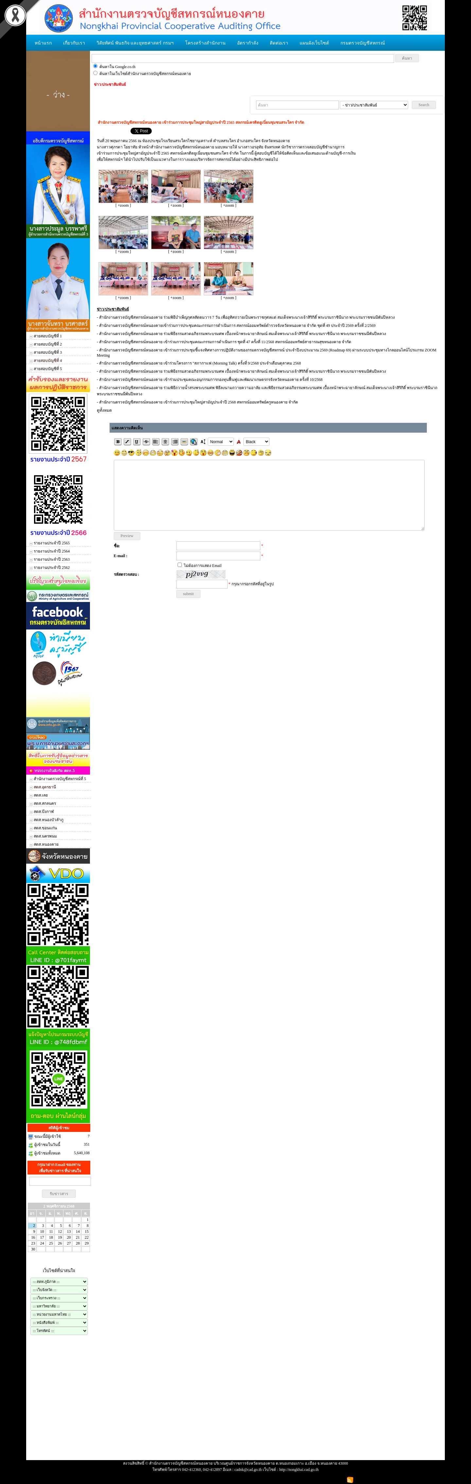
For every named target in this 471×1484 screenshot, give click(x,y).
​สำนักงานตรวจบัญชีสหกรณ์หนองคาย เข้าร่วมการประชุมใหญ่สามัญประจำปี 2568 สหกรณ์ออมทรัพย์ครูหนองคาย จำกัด (198, 402)
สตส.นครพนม (45, 836)
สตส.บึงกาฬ (44, 811)
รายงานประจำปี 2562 (52, 567)
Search (424, 105)
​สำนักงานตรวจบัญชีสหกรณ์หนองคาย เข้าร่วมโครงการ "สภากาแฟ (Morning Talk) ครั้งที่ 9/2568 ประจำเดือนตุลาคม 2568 (200, 363)
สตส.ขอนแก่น (45, 828)
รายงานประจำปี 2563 (52, 559)
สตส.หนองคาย (46, 844)
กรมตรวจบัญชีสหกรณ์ (362, 43)
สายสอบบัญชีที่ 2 (48, 344)
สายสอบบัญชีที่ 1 (48, 336)
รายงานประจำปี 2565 (52, 543)
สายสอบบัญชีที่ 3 (48, 352)
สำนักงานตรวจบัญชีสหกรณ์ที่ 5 (60, 779)
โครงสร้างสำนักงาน (205, 43)
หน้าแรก (43, 43)
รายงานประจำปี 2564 (52, 551)
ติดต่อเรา (279, 43)
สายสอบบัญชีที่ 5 (48, 368)
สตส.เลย (41, 795)
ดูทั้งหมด (104, 410)
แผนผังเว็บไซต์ (314, 43)
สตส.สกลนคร (45, 803)
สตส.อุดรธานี (45, 787)
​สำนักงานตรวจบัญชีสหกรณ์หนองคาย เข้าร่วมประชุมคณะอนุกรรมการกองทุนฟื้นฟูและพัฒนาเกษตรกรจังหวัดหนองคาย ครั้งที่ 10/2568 (211, 379)
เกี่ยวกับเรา (74, 43)
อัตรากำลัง (247, 43)
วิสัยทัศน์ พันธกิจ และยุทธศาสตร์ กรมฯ (135, 43)
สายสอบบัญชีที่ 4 (48, 360)
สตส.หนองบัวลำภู (48, 819)
